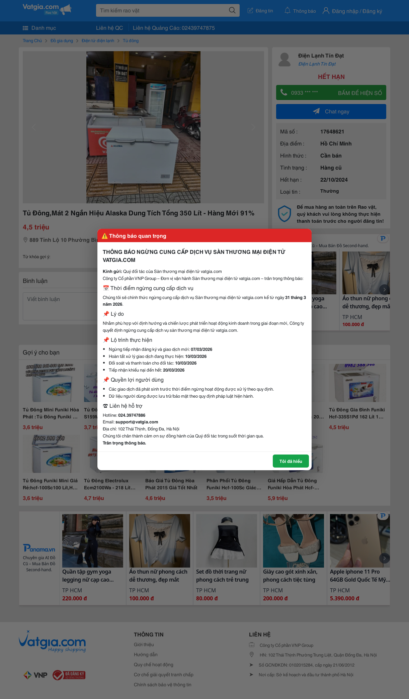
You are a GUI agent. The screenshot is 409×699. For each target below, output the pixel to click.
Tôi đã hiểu (290, 461)
